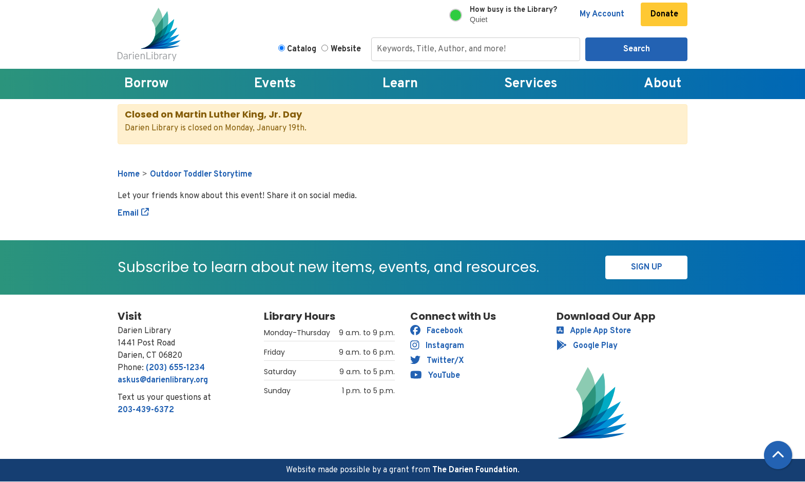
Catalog (301, 49)
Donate (664, 14)
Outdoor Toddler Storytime (201, 174)
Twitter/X (437, 361)
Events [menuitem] (275, 83)
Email (128, 213)
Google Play (587, 346)
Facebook (436, 331)
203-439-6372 (146, 410)
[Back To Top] (778, 455)
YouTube (435, 376)
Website (346, 49)
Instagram (437, 346)
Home (129, 174)
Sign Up (646, 267)
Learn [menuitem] (400, 83)
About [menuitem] (662, 83)
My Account (602, 14)
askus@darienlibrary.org (163, 380)
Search (636, 49)
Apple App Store (594, 331)
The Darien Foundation (475, 470)
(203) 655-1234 (175, 368)
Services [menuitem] (531, 83)
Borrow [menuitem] (146, 83)
